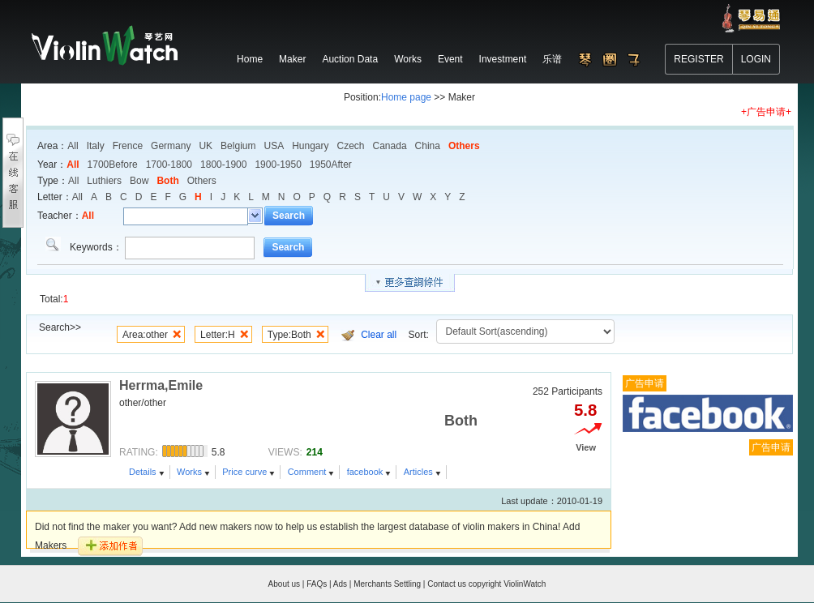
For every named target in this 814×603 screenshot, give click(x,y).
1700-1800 (169, 164)
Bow (139, 180)
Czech (351, 146)
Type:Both (289, 334)
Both (167, 180)
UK (205, 146)
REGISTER (698, 59)
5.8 (585, 410)
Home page (406, 97)
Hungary (310, 146)
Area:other (145, 334)
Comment (307, 472)
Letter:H (217, 334)
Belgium (238, 146)
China (427, 146)
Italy (96, 146)
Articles (418, 472)
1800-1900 (223, 164)
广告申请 (644, 383)
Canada (390, 146)
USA (273, 146)
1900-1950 (278, 164)
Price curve (244, 472)
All (72, 146)
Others (464, 146)
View (586, 447)
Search (288, 215)
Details (142, 472)
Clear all (378, 334)
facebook (365, 472)
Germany (171, 146)
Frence (128, 146)
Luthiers (104, 180)
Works (189, 472)
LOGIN (756, 59)
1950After (331, 164)
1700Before (113, 164)
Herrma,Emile (161, 385)
